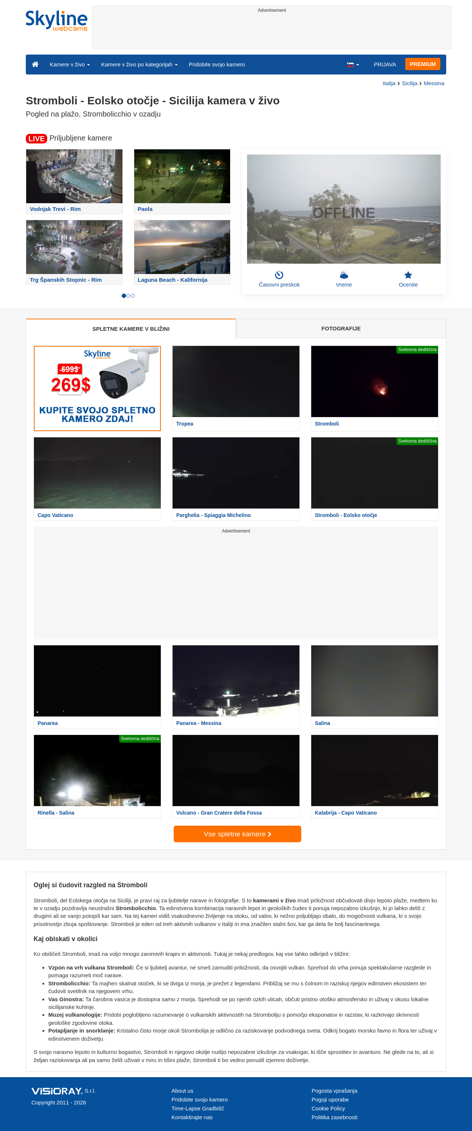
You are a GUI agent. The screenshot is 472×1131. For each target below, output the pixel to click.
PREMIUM (423, 64)
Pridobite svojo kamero (217, 64)
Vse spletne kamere (237, 834)
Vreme (344, 279)
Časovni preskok (279, 279)
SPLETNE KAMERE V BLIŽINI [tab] (130, 329)
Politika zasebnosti (334, 1117)
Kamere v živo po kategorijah (139, 64)
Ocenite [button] (408, 279)
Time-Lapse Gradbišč (197, 1108)
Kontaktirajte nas (192, 1117)
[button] (353, 64)
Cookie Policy (328, 1108)
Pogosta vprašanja (334, 1090)
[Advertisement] (272, 32)
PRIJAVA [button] (385, 64)
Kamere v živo (70, 64)
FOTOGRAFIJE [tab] (341, 328)
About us (182, 1090)
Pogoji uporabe (330, 1099)
